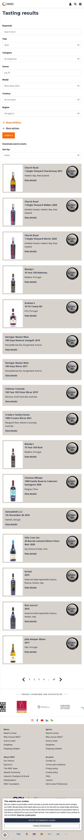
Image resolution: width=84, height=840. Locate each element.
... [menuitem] (48, 679)
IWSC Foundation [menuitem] (11, 784)
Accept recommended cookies (42, 820)
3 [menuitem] (39, 679)
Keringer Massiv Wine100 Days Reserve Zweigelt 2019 (22, 338)
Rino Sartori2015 (31, 607)
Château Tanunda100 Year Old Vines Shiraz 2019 (21, 390)
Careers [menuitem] (49, 780)
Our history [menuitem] (9, 760)
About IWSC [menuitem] (9, 757)
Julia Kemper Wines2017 (35, 641)
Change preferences (42, 826)
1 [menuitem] (29, 679)
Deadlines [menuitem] (8, 744)
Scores (5, 66)
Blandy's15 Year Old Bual (33, 446)
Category (7, 52)
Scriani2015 (28, 573)
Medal (5, 79)
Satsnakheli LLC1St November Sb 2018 (17, 513)
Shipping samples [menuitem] (12, 748)
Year (4, 39)
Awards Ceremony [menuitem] (12, 772)
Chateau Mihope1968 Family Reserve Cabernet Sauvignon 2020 (41, 481)
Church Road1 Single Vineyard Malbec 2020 (41, 203)
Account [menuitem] (50, 757)
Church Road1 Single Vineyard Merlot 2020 (41, 237)
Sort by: (6, 149)
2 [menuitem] (34, 679)
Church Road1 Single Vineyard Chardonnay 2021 (43, 169)
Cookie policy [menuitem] (52, 772)
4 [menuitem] (43, 679)
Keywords (7, 25)
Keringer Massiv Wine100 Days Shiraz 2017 (17, 364)
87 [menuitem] (54, 679)
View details (31, 180)
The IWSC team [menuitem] (11, 768)
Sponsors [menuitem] (8, 764)
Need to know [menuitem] (10, 733)
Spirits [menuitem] (49, 729)
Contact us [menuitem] (50, 760)
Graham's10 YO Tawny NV (33, 305)
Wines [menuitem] (6, 729)
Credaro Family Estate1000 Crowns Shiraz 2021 (18, 416)
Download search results (14, 143)
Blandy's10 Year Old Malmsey (36, 271)
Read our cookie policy (26, 815)
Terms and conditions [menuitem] (56, 764)
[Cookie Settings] (5, 835)
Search (8, 135)
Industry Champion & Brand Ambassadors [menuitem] (16, 778)
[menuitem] (23, 679)
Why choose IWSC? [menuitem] (12, 737)
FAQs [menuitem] (48, 776)
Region (5, 107)
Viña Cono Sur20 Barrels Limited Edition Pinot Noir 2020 (42, 541)
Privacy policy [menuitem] (52, 768)
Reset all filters (11, 122)
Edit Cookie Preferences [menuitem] (56, 784)
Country (6, 93)
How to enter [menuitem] (10, 740)
